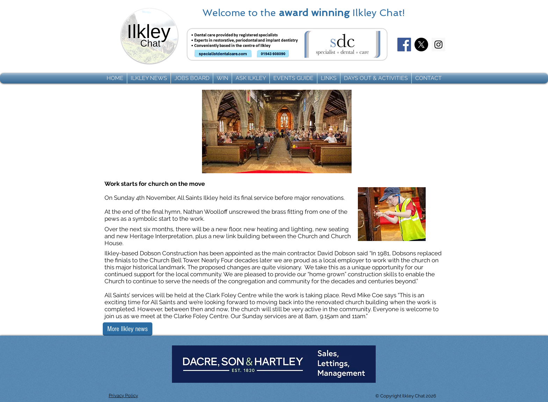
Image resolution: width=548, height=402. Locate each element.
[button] (149, 78)
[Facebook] (404, 44)
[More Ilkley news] (127, 329)
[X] (421, 44)
